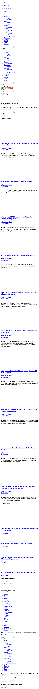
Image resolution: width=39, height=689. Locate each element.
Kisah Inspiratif (8, 606)
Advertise (6, 5)
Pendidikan (7, 29)
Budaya (6, 25)
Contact (6, 11)
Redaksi (6, 44)
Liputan (6, 609)
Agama (6, 16)
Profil (5, 617)
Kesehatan (7, 38)
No (13, 681)
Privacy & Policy (8, 8)
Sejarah (6, 41)
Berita (5, 21)
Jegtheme (3, 634)
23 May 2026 (4, 493)
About (5, 2)
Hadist (9, 18)
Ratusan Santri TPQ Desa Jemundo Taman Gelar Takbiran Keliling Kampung (17, 218)
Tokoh (5, 42)
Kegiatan (9, 33)
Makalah (9, 24)
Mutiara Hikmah (11, 36)
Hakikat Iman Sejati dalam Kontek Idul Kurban (16, 182)
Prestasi (9, 30)
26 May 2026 (4, 260)
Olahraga (6, 39)
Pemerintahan (8, 27)
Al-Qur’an (9, 19)
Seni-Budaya (7, 620)
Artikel (9, 22)
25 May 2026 (4, 337)
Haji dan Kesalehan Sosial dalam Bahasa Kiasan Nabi (18, 255)
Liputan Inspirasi (7, 148)
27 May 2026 (4, 149)
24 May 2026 (4, 416)
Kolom (6, 607)
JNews (7, 633)
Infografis (6, 32)
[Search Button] (14, 83)
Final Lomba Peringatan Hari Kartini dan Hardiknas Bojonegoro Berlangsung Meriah (18, 487)
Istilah (9, 35)
